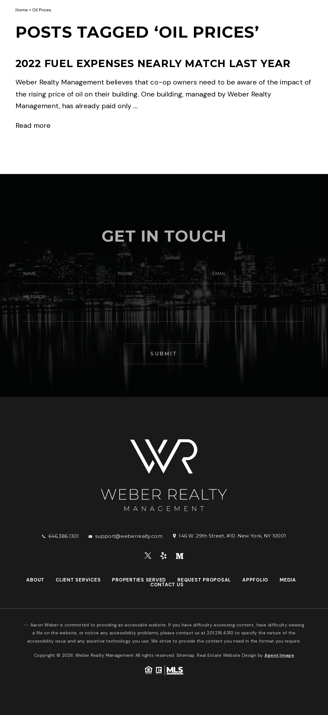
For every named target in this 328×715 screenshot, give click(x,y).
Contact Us (307, 18)
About (79, 18)
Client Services (112, 18)
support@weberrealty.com (129, 536)
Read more (33, 125)
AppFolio (256, 18)
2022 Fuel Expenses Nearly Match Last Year (153, 63)
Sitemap (185, 655)
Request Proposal (215, 18)
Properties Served (161, 18)
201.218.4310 (220, 633)
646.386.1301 (63, 536)
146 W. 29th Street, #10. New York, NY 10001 (232, 536)
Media (280, 18)
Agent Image (279, 655)
